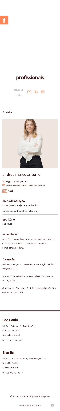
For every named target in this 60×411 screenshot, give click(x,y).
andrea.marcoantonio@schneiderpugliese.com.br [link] (25, 185)
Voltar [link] (9, 112)
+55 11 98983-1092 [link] (16, 181)
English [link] (19, 95)
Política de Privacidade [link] (30, 405)
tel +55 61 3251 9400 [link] (12, 372)
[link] (4, 20)
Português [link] (18, 89)
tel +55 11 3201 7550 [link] (12, 340)
